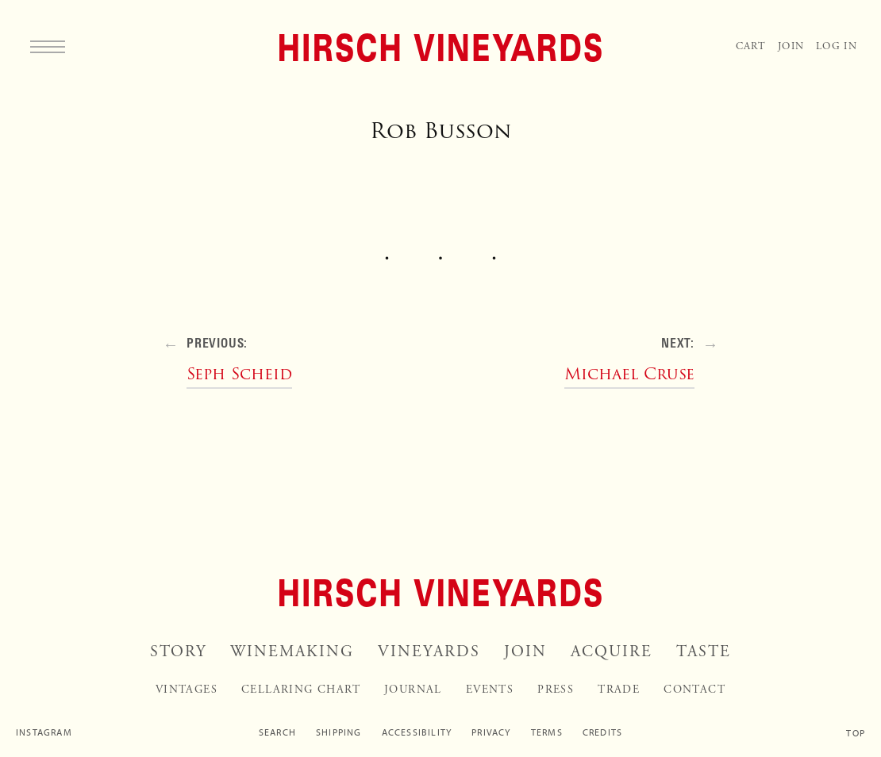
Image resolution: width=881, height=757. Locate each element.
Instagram (44, 732)
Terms (547, 732)
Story (178, 652)
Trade (619, 689)
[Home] (440, 47)
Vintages (186, 689)
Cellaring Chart (300, 689)
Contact (694, 689)
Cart (751, 46)
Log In (836, 46)
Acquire (611, 652)
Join (791, 46)
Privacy (490, 732)
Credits (602, 732)
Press (555, 689)
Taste (703, 652)
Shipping (339, 732)
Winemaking (292, 652)
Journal (413, 689)
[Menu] (47, 46)
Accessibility (417, 732)
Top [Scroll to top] (855, 733)
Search (277, 732)
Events (490, 689)
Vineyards (429, 652)
